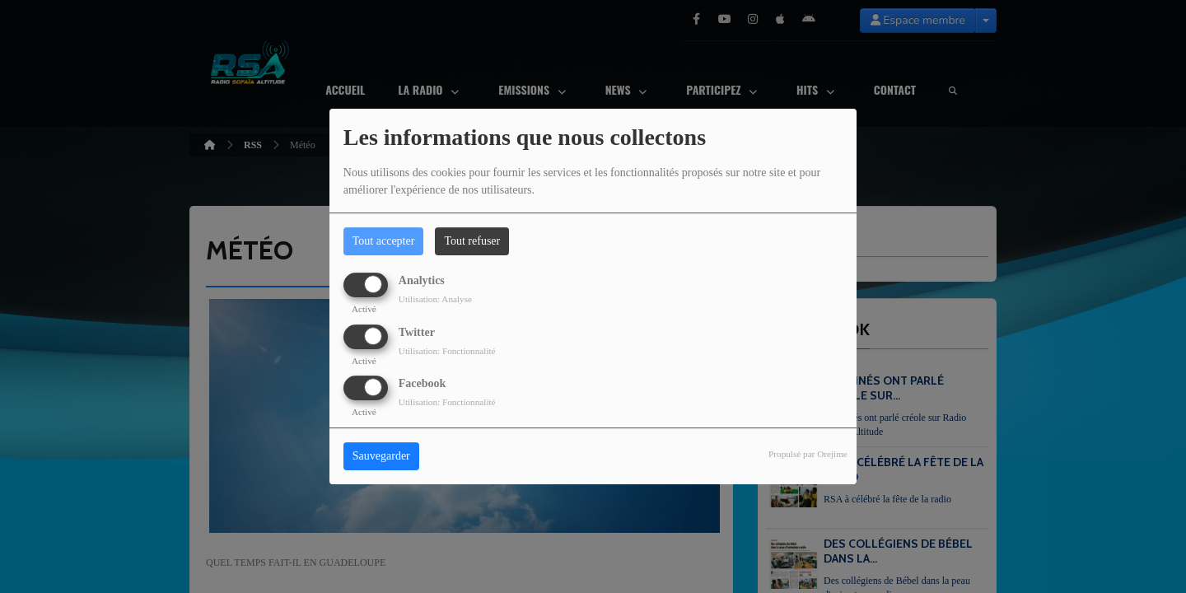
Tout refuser (472, 241)
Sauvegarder (381, 456)
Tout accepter (384, 241)
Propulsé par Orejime (807, 454)
